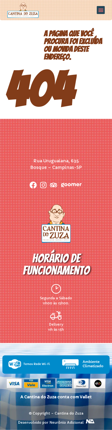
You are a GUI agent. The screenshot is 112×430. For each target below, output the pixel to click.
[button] (101, 10)
